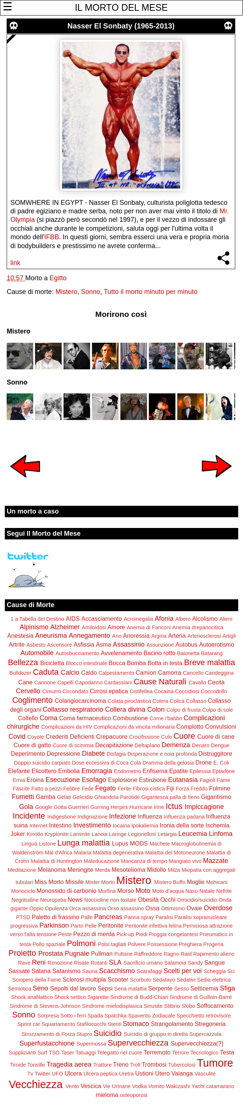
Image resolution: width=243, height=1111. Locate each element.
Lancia (99, 834)
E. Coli (221, 763)
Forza (182, 789)
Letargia (167, 834)
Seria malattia (130, 989)
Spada (95, 1016)
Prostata (50, 953)
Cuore (184, 736)
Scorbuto (140, 980)
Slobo (188, 1006)
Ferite (124, 789)
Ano (117, 636)
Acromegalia (138, 619)
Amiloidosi (94, 627)
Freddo (199, 789)
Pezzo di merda (93, 934)
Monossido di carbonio (66, 890)
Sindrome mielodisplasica (112, 1006)
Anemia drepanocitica (197, 627)
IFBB (51, 237)
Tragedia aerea (69, 1064)
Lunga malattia (84, 842)
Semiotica (19, 989)
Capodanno (88, 682)
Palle (87, 917)
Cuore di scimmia (73, 745)
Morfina (107, 891)
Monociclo (23, 891)
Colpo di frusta (184, 710)
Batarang (211, 653)
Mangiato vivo (185, 861)
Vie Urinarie (117, 1086)
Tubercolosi (181, 1065)
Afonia (164, 618)
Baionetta (188, 653)
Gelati (64, 797)
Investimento (92, 825)
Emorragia (97, 771)
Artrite (17, 644)
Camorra (169, 672)
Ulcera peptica (100, 1074)
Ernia (19, 780)
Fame (223, 780)
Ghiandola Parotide (117, 797)
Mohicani (216, 882)
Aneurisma (51, 635)
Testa (227, 1052)
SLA (115, 962)
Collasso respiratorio (72, 709)
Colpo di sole (217, 710)
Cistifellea (141, 691)
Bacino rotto (159, 653)
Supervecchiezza (138, 1042)
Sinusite (153, 1006)
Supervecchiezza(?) (197, 1043)
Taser (67, 1053)
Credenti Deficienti (70, 736)
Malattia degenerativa (118, 853)
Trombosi (154, 1064)
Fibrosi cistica (149, 789)
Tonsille (36, 1065)
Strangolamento (172, 1023)
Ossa (153, 908)
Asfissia (83, 644)
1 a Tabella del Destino (37, 619)
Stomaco (136, 1023)
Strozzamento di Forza (48, 1034)
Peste (65, 934)
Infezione (122, 816)
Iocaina (121, 826)
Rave (24, 963)
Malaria (82, 853)
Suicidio (107, 1033)
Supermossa (91, 1044)
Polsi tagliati (112, 944)
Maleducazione (102, 861)
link (15, 263)
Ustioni (144, 1073)
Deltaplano (147, 745)
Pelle (91, 926)
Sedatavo (164, 980)
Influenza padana (184, 817)
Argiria (159, 636)
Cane (25, 682)
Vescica (91, 1086)
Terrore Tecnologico (195, 1053)
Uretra (126, 1074)
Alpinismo (34, 627)
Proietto (22, 953)
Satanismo (66, 971)
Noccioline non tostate (110, 900)
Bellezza (23, 662)
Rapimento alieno (214, 954)
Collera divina (125, 709)
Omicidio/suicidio (197, 900)
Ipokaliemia (144, 826)
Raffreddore (148, 954)
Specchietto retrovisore (204, 1016)
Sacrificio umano (142, 963)
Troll (135, 1065)
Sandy (195, 963)
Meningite (80, 869)
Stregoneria (210, 1023)
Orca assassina (87, 908)
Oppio (36, 908)
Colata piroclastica (129, 701)
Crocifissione (144, 737)
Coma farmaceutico (85, 718)
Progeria (213, 944)
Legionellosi (142, 834)
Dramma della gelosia (168, 763)
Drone (203, 762)
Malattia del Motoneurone (175, 853)
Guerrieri (78, 807)
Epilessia (200, 771)
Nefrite (224, 891)
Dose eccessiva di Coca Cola (106, 763)
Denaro (200, 745)
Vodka (139, 1086)
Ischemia (218, 825)
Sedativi (186, 980)
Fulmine (219, 788)
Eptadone (223, 771)
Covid (16, 736)
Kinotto (35, 834)
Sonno (90, 291)
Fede (88, 789)
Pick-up (125, 934)
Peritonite (110, 925)
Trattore (102, 1065)
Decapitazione (114, 745)
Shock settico (70, 997)
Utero (162, 1073)
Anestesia (20, 635)
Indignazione (93, 817)
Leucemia (192, 833)
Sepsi (105, 988)
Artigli (229, 636)
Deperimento (28, 753)
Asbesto (35, 645)
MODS (139, 843)
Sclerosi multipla (84, 979)
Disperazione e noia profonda (162, 754)
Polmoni (81, 943)
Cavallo (197, 682)
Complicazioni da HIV (66, 727)
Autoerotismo (216, 644)
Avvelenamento (121, 653)
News (75, 899)
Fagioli (207, 780)
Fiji (170, 788)
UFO (57, 1074)
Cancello (193, 673)
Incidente (29, 815)
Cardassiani (118, 682)
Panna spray (139, 917)
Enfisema (155, 771)
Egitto (57, 278)
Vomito (156, 1086)
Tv (30, 1074)
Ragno (171, 954)
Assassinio (129, 644)
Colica (177, 701)
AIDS (73, 618)
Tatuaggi (86, 1053)
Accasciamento (101, 618)
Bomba (136, 663)
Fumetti (23, 796)
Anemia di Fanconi (149, 627)
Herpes (119, 807)
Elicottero (44, 771)
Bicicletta (52, 663)
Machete (160, 844)
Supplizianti (22, 1053)
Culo (166, 737)
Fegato (105, 788)
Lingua (29, 844)
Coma (48, 718)
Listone (47, 844)
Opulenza (56, 908)
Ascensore (59, 645)
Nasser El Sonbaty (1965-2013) (121, 26)
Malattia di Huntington (56, 861)
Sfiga (227, 988)
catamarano (220, 1086)
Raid (186, 954)
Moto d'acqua (168, 891)
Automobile (37, 653)
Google (43, 807)
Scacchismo (117, 971)
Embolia (69, 771)
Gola (26, 806)
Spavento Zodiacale (151, 1016)
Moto (143, 890)
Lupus (120, 843)
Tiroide (18, 1065)
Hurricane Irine (146, 807)
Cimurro (51, 691)
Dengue (220, 745)
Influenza (150, 816)
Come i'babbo (166, 718)
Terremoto (157, 1052)
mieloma (107, 1094)
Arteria (177, 635)
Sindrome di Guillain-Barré (201, 997)
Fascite (21, 789)
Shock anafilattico (32, 997)
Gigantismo (216, 796)
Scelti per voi (183, 971)
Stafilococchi (91, 1024)
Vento (72, 1086)
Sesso (181, 989)
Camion (146, 672)
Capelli (65, 682)
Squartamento (58, 1024)
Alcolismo (205, 618)
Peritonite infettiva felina (153, 926)
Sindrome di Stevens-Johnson (45, 1006)
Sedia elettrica (214, 980)
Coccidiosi (187, 691)
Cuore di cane (216, 736)
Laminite (80, 834)
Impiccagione (204, 806)
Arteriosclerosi (204, 636)
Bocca (117, 663)
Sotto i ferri (73, 1016)
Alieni (225, 619)
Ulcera (73, 1073)
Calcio (70, 672)
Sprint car (28, 1024)
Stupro (84, 1034)
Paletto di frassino (55, 917)
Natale (207, 891)
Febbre (71, 789)
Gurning (99, 807)
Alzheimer (65, 627)
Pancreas (108, 917)
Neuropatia (53, 900)
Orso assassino (125, 908)
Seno (40, 988)
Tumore (215, 1063)
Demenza (176, 745)
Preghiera (190, 944)
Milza (174, 870)
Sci (231, 971)
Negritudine (25, 900)
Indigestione (61, 817)
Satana (41, 971)
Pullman (102, 953)
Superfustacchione (47, 1043)
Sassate (19, 971)
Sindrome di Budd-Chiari (139, 997)
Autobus (186, 644)
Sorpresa (48, 1016)
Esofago (94, 779)
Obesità (148, 899)
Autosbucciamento (77, 653)
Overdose (218, 908)
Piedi (141, 934)
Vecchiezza (36, 1084)
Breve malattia (209, 662)
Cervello (28, 691)
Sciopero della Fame (36, 980)
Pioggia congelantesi (173, 934)
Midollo (156, 869)
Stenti (115, 1024)
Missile (74, 881)
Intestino (60, 825)
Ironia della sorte (182, 825)
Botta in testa (165, 663)
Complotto (189, 726)
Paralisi (164, 917)
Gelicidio (82, 797)
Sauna (90, 971)
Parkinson (54, 925)
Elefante (19, 771)
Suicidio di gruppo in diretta (156, 1034)
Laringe (118, 834)
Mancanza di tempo (144, 861)
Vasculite (205, 1074)
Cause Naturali (160, 681)
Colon (156, 709)
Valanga (182, 1073)
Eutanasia (183, 779)
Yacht (198, 1086)
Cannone (45, 682)
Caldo (89, 672)
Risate (81, 963)
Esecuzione (62, 779)
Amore (116, 627)
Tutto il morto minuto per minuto (150, 291)
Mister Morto (100, 882)
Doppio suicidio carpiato (42, 763)
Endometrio (127, 771)
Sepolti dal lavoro (73, 988)
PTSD (23, 917)
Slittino (172, 1006)
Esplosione (122, 779)
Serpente (160, 988)
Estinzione (153, 779)
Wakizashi (178, 1086)
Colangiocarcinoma (80, 700)
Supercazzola (205, 1034)
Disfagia (116, 754)
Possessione (162, 944)
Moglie (196, 881)
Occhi (167, 899)
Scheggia (214, 971)
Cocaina (164, 691)
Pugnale (77, 953)
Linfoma (221, 833)
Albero (183, 619)
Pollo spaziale (48, 944)
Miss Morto (49, 881)
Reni (39, 962)
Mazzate (215, 860)
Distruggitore (215, 753)
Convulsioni (220, 726)
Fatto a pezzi (46, 789)
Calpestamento (116, 673)
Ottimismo (173, 908)
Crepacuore (111, 736)
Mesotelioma (129, 869)
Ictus (173, 806)
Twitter (42, 1074)
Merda (102, 870)
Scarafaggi (149, 971)
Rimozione (60, 963)
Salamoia (175, 963)
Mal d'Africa (58, 853)
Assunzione (160, 645)
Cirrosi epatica (109, 691)
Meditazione (22, 870)
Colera (160, 701)
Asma (103, 644)
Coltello (28, 718)
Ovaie (194, 908)
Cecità (216, 682)
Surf (42, 1053)
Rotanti (98, 963)
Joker (17, 833)
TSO (54, 1053)
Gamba (45, 796)
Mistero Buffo (169, 882)
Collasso (196, 701)
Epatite (178, 771)
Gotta (60, 807)
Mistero (66, 291)
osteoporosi (133, 1095)
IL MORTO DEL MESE (121, 7)
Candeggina (219, 673)
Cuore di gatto (32, 745)
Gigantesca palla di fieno (170, 797)
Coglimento (32, 700)
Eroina (35, 779)
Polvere (137, 944)
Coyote (35, 737)
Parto (77, 926)
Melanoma (52, 869)
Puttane (123, 954)
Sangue (214, 962)
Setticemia (205, 988)
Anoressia (136, 635)
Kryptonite (57, 834)
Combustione (130, 718)
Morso (125, 890)
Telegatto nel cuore (119, 1053)
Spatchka (116, 1016)
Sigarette (98, 997)
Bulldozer (20, 673)
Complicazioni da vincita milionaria (134, 727)
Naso (191, 891)
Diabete (93, 753)
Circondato (75, 691)
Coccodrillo (214, 691)
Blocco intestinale (86, 663)
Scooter (118, 979)
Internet (39, 826)
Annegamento (89, 635)
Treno (121, 1064)
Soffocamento (214, 1005)
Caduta (46, 672)
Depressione (63, 753)
